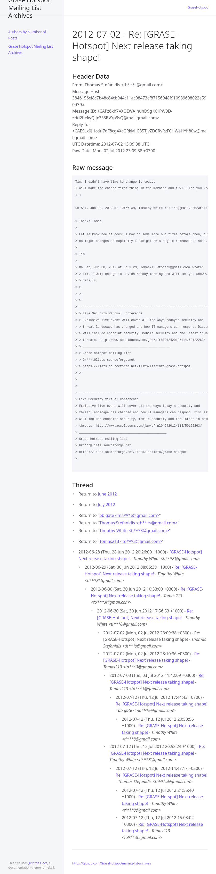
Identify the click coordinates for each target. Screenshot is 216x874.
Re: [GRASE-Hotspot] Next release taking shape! (161, 704)
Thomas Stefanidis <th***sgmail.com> (138, 523)
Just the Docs (37, 863)
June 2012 (107, 494)
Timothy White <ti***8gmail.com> (134, 530)
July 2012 (106, 504)
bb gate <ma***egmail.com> (129, 515)
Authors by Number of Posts (27, 34)
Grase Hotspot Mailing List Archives (29, 7)
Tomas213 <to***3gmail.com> (130, 541)
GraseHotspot (198, 7)
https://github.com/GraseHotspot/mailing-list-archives (111, 863)
